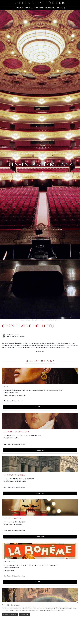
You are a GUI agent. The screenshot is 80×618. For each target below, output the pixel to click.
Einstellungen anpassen (9, 614)
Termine (59, 8)
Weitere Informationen (59, 610)
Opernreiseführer (25, 320)
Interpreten (39, 8)
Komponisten (50, 8)
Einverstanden (24, 614)
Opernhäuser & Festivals (24, 8)
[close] (77, 602)
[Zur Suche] (64, 8)
